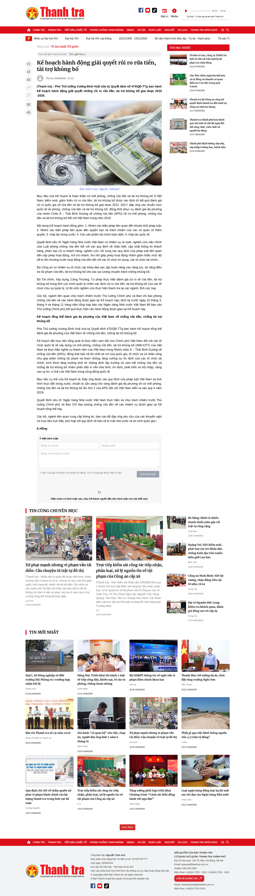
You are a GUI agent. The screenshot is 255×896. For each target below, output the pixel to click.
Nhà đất (170, 30)
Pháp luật (155, 30)
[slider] (200, 11)
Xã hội (141, 30)
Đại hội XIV (76, 38)
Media (130, 30)
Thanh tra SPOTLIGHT (204, 30)
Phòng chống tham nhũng (107, 30)
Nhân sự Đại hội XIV (51, 38)
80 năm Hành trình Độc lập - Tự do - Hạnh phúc (187, 38)
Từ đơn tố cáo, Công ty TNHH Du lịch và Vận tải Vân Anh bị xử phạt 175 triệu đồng (208, 59)
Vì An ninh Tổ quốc (65, 46)
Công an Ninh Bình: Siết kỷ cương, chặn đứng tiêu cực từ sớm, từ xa (205, 580)
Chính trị (39, 30)
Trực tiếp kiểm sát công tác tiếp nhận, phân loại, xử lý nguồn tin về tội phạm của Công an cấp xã (129, 571)
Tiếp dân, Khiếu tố (75, 30)
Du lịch (182, 30)
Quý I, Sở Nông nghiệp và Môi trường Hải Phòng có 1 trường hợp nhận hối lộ (48, 679)
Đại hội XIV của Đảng (103, 38)
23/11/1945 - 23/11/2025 (138, 38)
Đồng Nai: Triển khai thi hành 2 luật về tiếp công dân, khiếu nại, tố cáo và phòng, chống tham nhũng (101, 679)
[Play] (186, 11)
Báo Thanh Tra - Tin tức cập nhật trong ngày (55, 13)
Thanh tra (54, 30)
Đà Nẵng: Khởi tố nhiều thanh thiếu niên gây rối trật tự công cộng (204, 522)
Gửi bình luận (148, 474)
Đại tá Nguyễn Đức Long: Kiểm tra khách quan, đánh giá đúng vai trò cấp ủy (205, 606)
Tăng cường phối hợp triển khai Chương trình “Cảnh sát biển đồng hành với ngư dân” (152, 794)
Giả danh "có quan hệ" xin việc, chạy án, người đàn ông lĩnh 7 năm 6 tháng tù (101, 737)
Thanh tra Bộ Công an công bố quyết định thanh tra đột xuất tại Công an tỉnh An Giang (208, 103)
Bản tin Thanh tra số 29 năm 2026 (48, 732)
